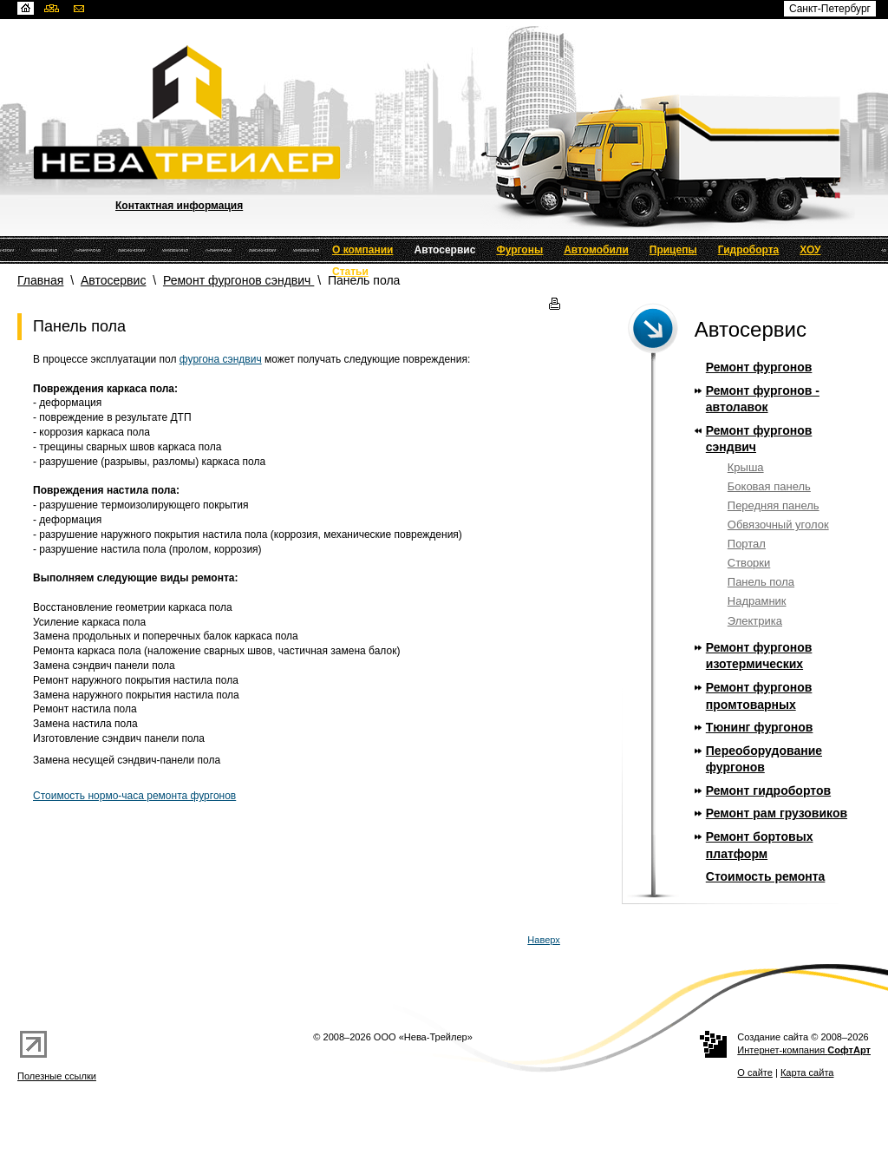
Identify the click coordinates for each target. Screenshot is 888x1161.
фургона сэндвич (221, 359)
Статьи (350, 272)
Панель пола (761, 581)
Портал (747, 543)
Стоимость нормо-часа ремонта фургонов (134, 796)
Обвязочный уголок (778, 524)
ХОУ (810, 250)
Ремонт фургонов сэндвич (238, 280)
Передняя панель (773, 505)
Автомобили (596, 250)
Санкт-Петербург (830, 9)
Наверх (543, 940)
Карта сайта (807, 1072)
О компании (363, 250)
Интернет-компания (804, 1050)
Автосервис (445, 250)
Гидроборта (749, 250)
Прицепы (673, 250)
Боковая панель (769, 486)
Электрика (755, 620)
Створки (749, 562)
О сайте (755, 1072)
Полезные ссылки (56, 1076)
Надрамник (757, 600)
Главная (40, 280)
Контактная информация (179, 206)
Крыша (746, 467)
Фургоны (519, 250)
